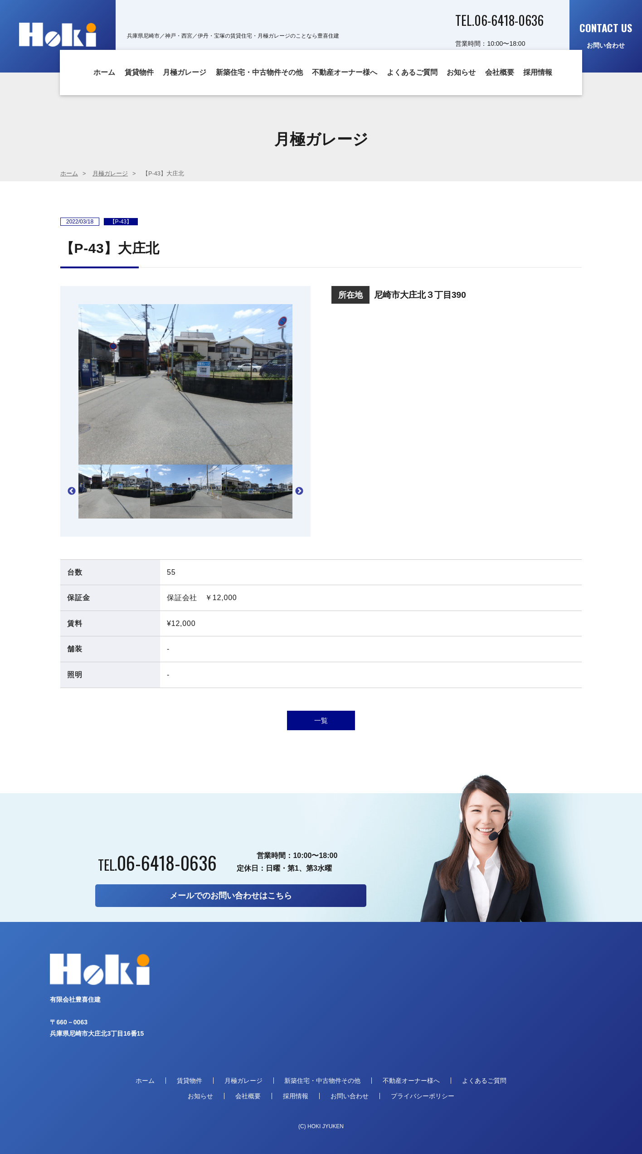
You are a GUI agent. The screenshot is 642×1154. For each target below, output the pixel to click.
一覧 (321, 720)
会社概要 (499, 72)
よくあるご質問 (412, 72)
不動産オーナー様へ (344, 72)
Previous (71, 491)
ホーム (104, 72)
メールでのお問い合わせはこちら (231, 895)
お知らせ (461, 72)
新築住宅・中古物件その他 (259, 72)
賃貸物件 (139, 72)
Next (299, 491)
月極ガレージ (184, 72)
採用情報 (537, 72)
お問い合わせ (606, 34)
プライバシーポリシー (422, 1096)
